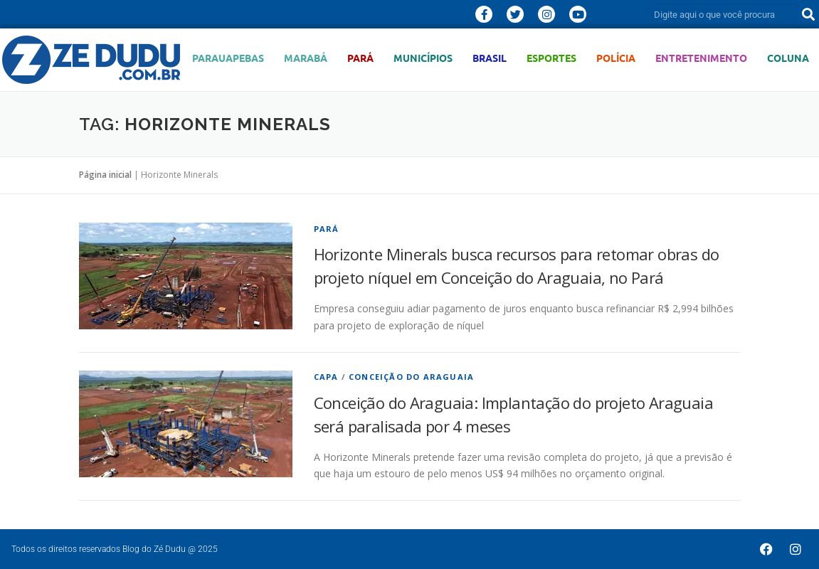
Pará (360, 58)
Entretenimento (701, 58)
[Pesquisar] (808, 14)
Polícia (615, 58)
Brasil (489, 58)
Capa (326, 376)
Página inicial (105, 175)
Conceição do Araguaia (411, 376)
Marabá (305, 58)
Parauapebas (228, 58)
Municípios (423, 58)
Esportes (551, 58)
